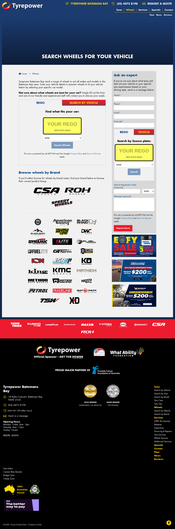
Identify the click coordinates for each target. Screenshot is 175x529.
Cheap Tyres (8, 478)
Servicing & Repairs (163, 431)
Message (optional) (122, 196)
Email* (117, 112)
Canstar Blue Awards (12, 471)
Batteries (158, 424)
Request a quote (157, 3)
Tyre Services (160, 434)
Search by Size (161, 393)
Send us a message (18, 415)
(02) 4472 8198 (127, 3)
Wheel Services (161, 438)
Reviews (168, 15)
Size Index (8, 468)
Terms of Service (94, 153)
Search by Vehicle (162, 390)
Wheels (130, 9)
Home (23, 73)
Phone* (117, 104)
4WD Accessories (162, 421)
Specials (156, 9)
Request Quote (123, 228)
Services (142, 9)
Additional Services (162, 441)
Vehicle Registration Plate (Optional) (125, 186)
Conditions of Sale (35, 525)
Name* (117, 95)
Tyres (119, 9)
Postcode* (118, 121)
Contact (169, 9)
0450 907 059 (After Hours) (19, 410)
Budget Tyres (9, 475)
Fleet (152, 15)
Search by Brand (161, 397)
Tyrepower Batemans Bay (87, 3)
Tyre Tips (158, 403)
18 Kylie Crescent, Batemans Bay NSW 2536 (25, 398)
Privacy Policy (76, 153)
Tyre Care (158, 400)
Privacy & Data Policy (19, 525)
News (159, 15)
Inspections (159, 428)
